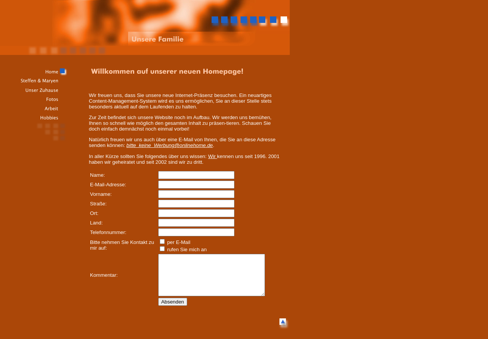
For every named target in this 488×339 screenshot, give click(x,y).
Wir (212, 156)
